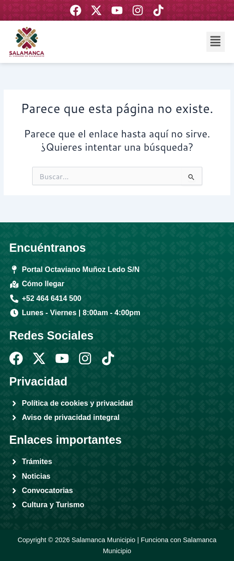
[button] (215, 41)
